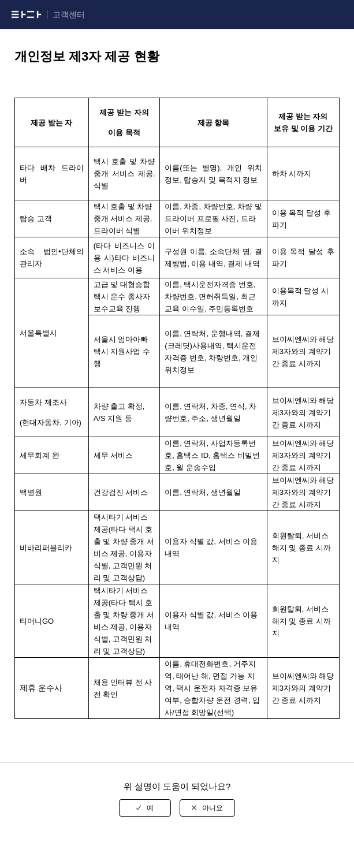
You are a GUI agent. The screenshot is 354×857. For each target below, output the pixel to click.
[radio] (145, 808)
